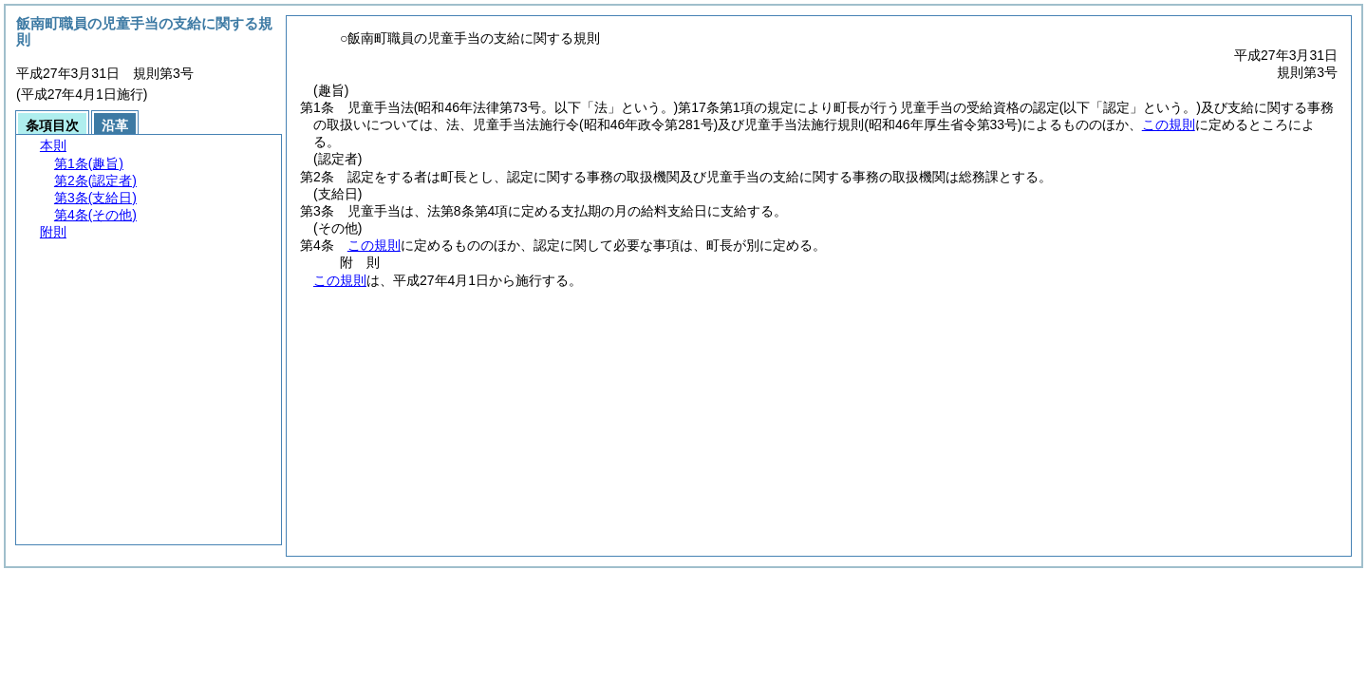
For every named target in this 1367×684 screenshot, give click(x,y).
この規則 (1168, 124)
